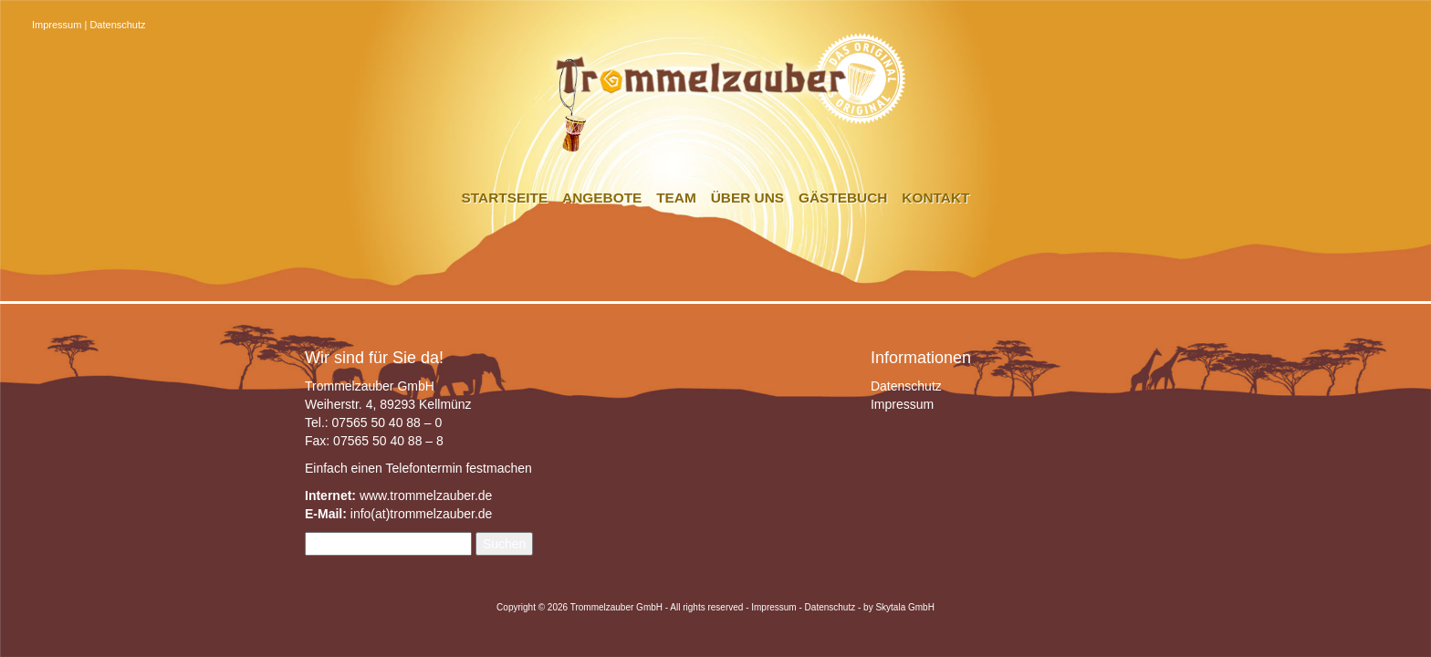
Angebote (602, 197)
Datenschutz (117, 24)
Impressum (56, 24)
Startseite (505, 197)
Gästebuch (843, 197)
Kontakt (935, 197)
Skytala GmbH (904, 607)
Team (676, 197)
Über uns (747, 197)
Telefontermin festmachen (458, 468)
